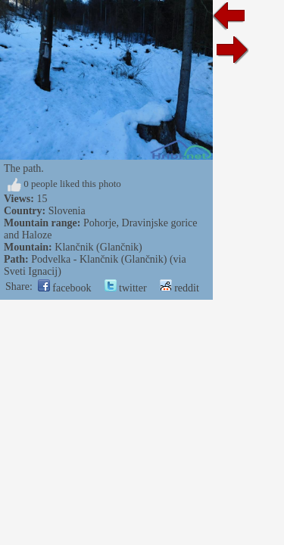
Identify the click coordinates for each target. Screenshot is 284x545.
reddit (179, 288)
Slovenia (67, 210)
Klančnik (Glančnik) (98, 247)
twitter (126, 288)
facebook (65, 288)
